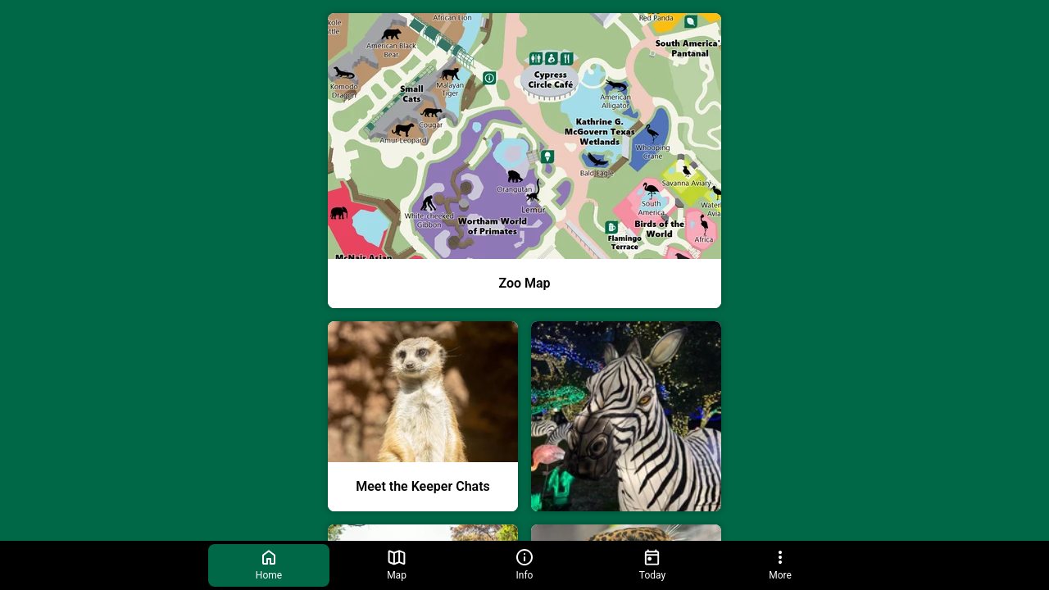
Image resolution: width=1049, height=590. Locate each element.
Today (652, 564)
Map (396, 564)
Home (269, 564)
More (780, 564)
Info (524, 564)
